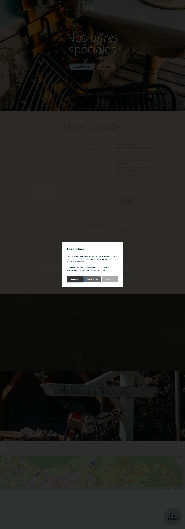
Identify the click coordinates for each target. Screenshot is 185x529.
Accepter (75, 279)
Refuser (109, 279)
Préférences (92, 279)
